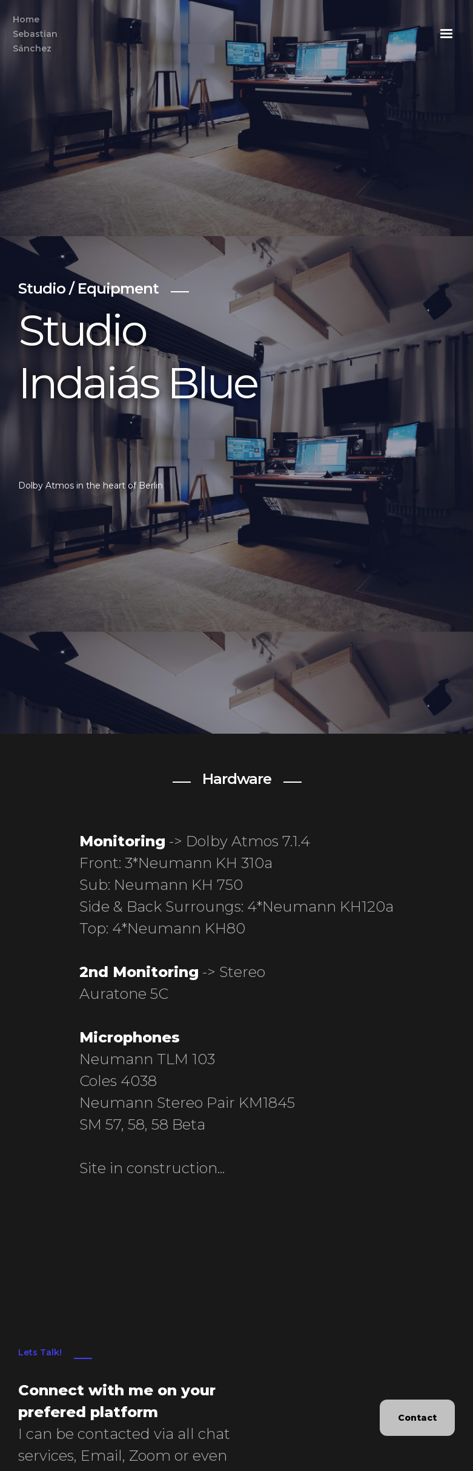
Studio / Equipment (88, 288)
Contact (417, 1417)
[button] (446, 33)
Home (35, 35)
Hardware (236, 779)
